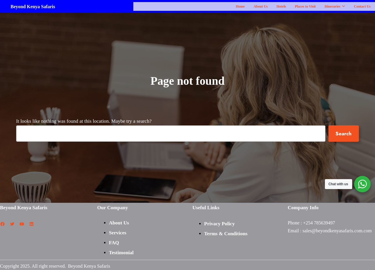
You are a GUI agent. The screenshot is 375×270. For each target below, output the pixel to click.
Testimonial (121, 252)
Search (343, 133)
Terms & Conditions (226, 233)
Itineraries (335, 6)
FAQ (114, 242)
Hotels (281, 6)
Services (117, 232)
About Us (261, 6)
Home (240, 6)
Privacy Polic (218, 223)
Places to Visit (305, 6)
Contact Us (362, 6)
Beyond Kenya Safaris (33, 6)
